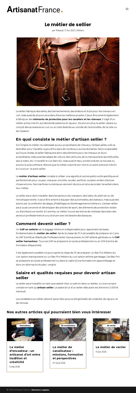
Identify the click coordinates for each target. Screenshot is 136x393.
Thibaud (59, 30)
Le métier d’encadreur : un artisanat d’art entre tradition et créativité (24, 354)
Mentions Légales (40, 390)
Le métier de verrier (111, 347)
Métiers (80, 30)
